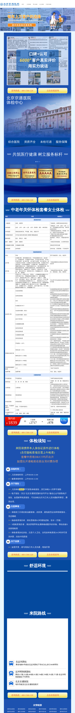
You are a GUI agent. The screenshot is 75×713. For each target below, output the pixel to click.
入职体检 (29, 4)
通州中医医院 (42, 709)
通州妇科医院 (32, 709)
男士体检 (35, 4)
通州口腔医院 (63, 709)
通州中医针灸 (42, 711)
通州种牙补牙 (63, 711)
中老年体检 (48, 4)
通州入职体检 (21, 711)
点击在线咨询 (53, 90)
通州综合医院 (11, 709)
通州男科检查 (53, 711)
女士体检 (41, 4)
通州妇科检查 (32, 711)
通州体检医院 (21, 709)
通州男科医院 (53, 709)
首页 (23, 4)
